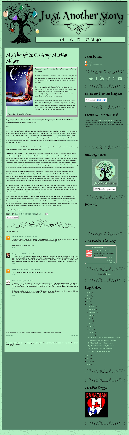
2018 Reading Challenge (100, 248)
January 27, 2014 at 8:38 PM (25, 281)
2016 (89, 299)
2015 (89, 302)
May (90, 324)
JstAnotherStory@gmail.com (106, 120)
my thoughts (62, 135)
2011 (89, 362)
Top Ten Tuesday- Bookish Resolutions (100, 349)
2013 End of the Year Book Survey (99, 352)
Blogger (108, 275)
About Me (75, 40)
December (92, 307)
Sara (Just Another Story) (102, 252)
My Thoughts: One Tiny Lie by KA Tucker (101, 346)
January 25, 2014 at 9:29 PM (28, 236)
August (91, 316)
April (90, 327)
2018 (89, 293)
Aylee (14, 281)
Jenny (14, 254)
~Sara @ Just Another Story (25, 214)
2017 (89, 296)
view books (112, 263)
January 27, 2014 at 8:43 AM (32, 269)
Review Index (93, 40)
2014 (89, 305)
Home (61, 40)
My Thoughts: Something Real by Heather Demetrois (104, 338)
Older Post (74, 335)
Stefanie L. (88, 62)
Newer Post (9, 335)
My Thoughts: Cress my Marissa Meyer (100, 344)
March (91, 330)
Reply (13, 248)
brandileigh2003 (17, 269)
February (92, 333)
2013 (89, 356)
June (90, 321)
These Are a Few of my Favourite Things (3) (102, 341)
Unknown (15, 236)
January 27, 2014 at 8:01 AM (25, 254)
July (90, 319)
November (92, 310)
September (92, 313)
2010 (89, 365)
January (91, 335)
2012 (89, 359)
